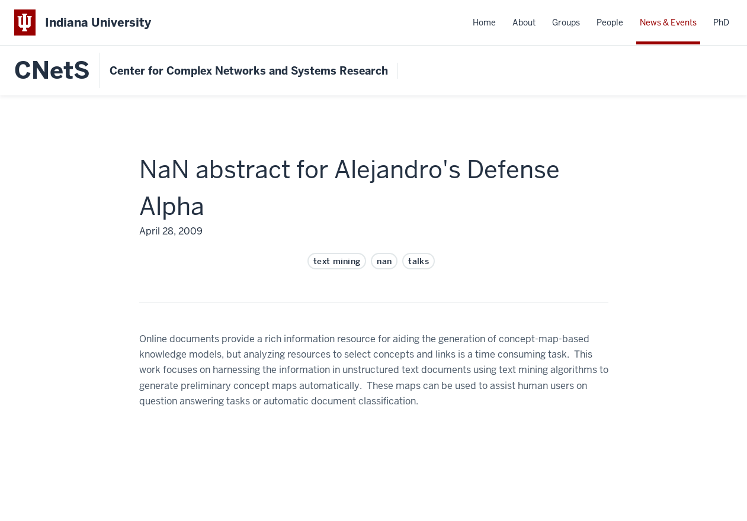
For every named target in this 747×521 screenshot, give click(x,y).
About (524, 22)
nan (384, 261)
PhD (721, 22)
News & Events (668, 22)
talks (418, 261)
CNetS (52, 70)
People (610, 22)
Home (484, 22)
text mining (337, 261)
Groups (566, 22)
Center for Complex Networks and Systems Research (249, 71)
